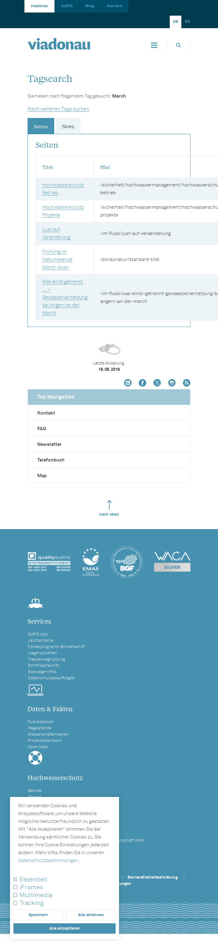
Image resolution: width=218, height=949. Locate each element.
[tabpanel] (109, 227)
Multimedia (35, 895)
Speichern (38, 915)
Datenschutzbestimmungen (48, 860)
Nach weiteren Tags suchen (58, 108)
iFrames (31, 887)
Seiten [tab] (41, 126)
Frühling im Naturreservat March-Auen (57, 259)
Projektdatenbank (45, 741)
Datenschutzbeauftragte (51, 678)
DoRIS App (38, 634)
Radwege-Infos (42, 672)
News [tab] (68, 126)
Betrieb (35, 791)
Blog (90, 6)
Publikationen (41, 722)
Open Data (38, 747)
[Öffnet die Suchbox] (178, 45)
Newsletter (49, 444)
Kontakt (46, 413)
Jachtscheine (40, 641)
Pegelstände (39, 728)
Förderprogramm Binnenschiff (56, 647)
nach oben (109, 508)
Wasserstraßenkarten (48, 734)
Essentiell (33, 879)
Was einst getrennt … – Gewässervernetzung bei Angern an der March (64, 297)
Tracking (31, 903)
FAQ (41, 428)
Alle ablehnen (91, 915)
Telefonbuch (51, 460)
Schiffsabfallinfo (44, 666)
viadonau (39, 6)
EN (187, 22)
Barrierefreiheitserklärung (152, 877)
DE (175, 22)
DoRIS (67, 6)
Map (42, 475)
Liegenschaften (42, 653)
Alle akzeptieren (64, 928)
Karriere (114, 6)
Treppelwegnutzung (46, 659)
